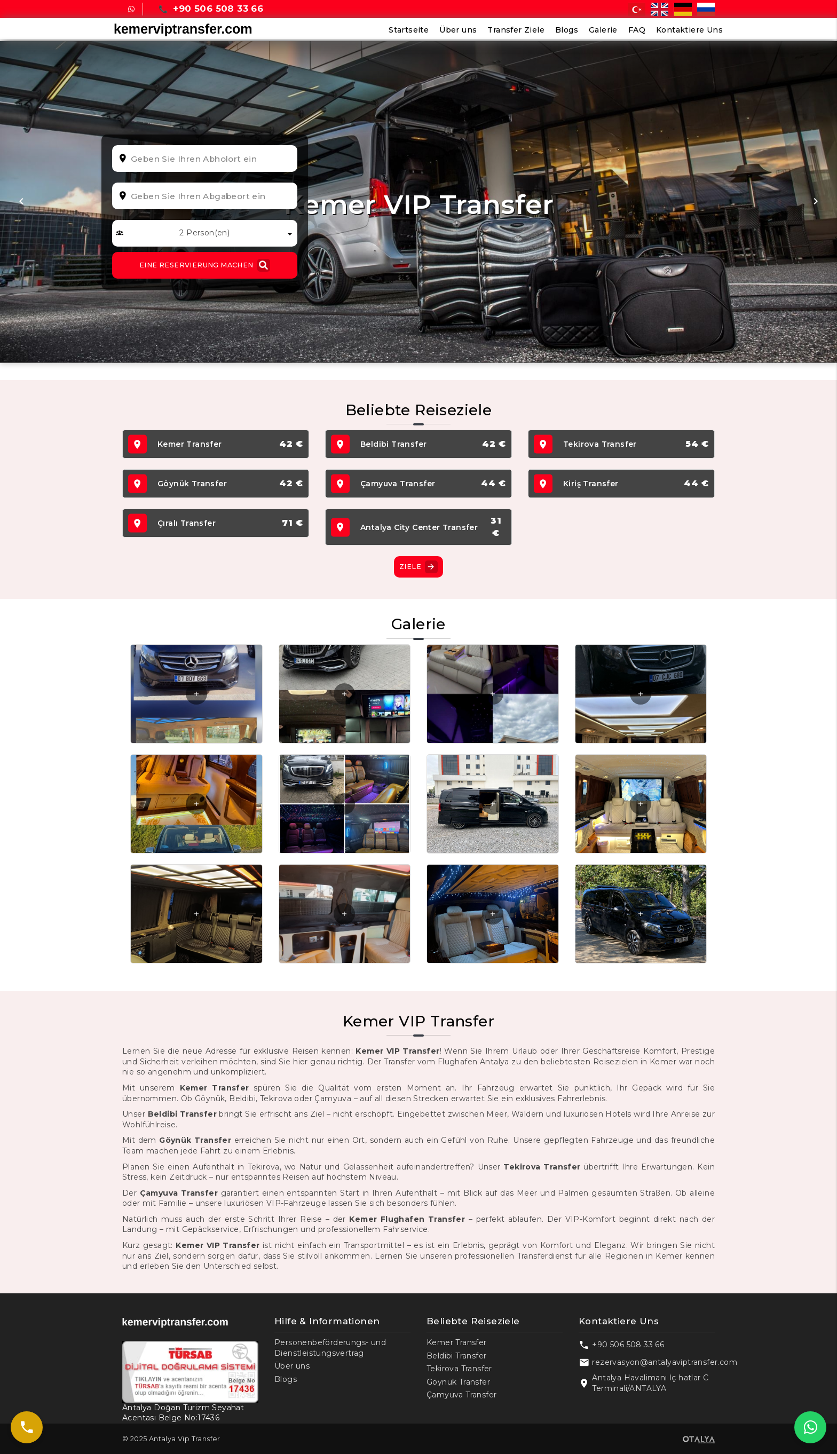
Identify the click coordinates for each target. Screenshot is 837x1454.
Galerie (603, 30)
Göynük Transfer (458, 1382)
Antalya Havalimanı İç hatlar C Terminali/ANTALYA (650, 1383)
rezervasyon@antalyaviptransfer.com (664, 1362)
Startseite (409, 30)
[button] (21, 201)
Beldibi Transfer (456, 1356)
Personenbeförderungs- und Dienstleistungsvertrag (330, 1348)
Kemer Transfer (457, 1342)
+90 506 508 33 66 (628, 1344)
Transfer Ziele (515, 30)
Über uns (458, 30)
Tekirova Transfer (459, 1368)
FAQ (636, 30)
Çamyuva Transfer (461, 1395)
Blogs (566, 30)
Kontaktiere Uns (689, 30)
